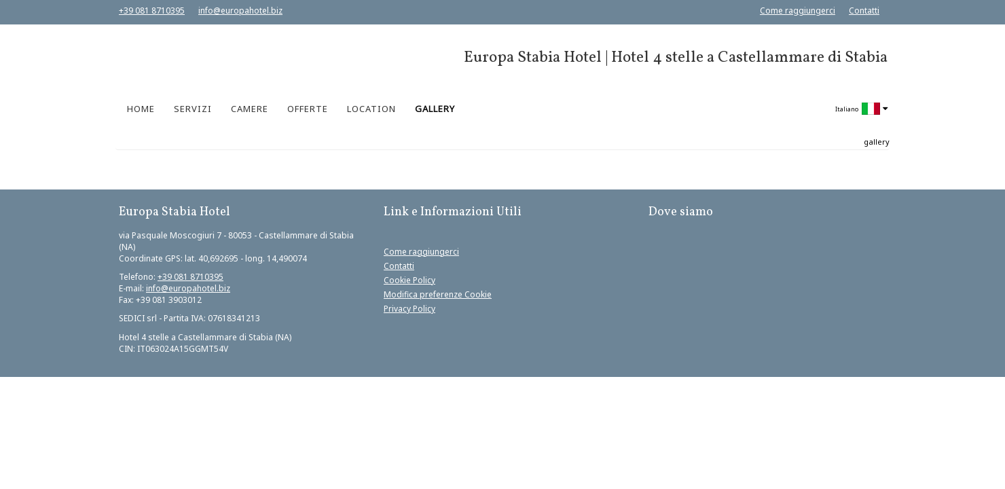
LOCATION (371, 109)
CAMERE (249, 109)
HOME (141, 109)
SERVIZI (193, 109)
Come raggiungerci (797, 10)
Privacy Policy (409, 308)
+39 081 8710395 (152, 10)
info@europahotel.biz (240, 10)
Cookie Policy (409, 280)
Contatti (864, 10)
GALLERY (435, 109)
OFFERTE (307, 109)
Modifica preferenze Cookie (438, 294)
